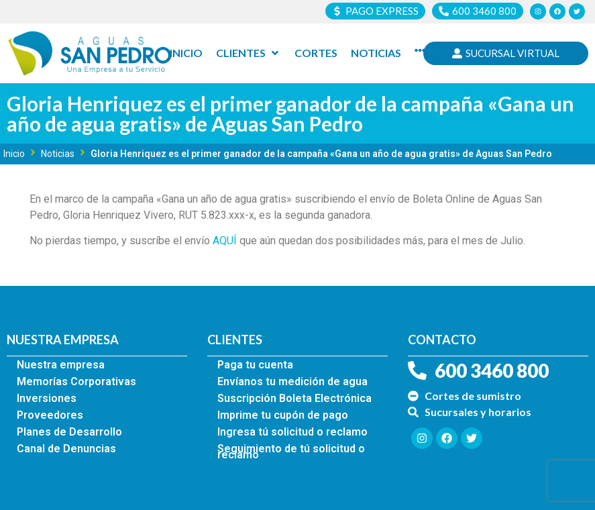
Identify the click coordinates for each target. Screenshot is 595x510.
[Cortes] (316, 53)
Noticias (57, 153)
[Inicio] (186, 53)
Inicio (14, 153)
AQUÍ (225, 240)
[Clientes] (248, 53)
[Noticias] (376, 53)
